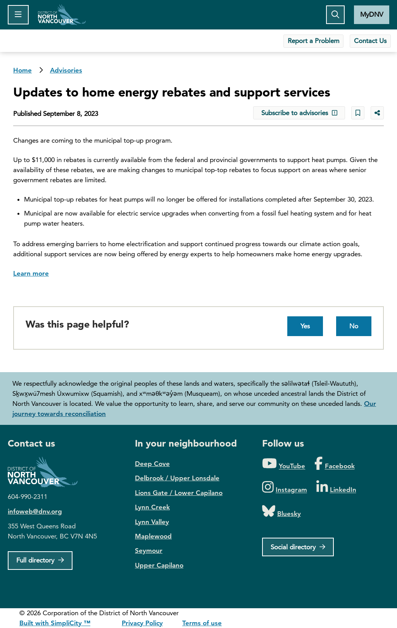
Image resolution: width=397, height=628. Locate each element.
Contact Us (370, 41)
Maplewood (153, 536)
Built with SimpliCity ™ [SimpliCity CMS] (54, 623)
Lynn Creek (152, 507)
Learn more (31, 273)
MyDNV (371, 14)
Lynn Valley (152, 522)
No (353, 326)
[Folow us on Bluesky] (281, 511)
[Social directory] (298, 547)
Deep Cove (152, 464)
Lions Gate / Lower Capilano (179, 493)
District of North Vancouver (46, 472)
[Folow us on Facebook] (334, 464)
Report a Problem (313, 41)
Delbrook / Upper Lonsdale (177, 478)
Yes (305, 326)
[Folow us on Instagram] (284, 487)
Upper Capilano (159, 565)
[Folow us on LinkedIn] (336, 487)
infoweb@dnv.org (35, 511)
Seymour (148, 550)
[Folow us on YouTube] (283, 464)
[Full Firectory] (40, 560)
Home (62, 15)
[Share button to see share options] (377, 112)
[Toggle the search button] (335, 14)
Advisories (66, 70)
